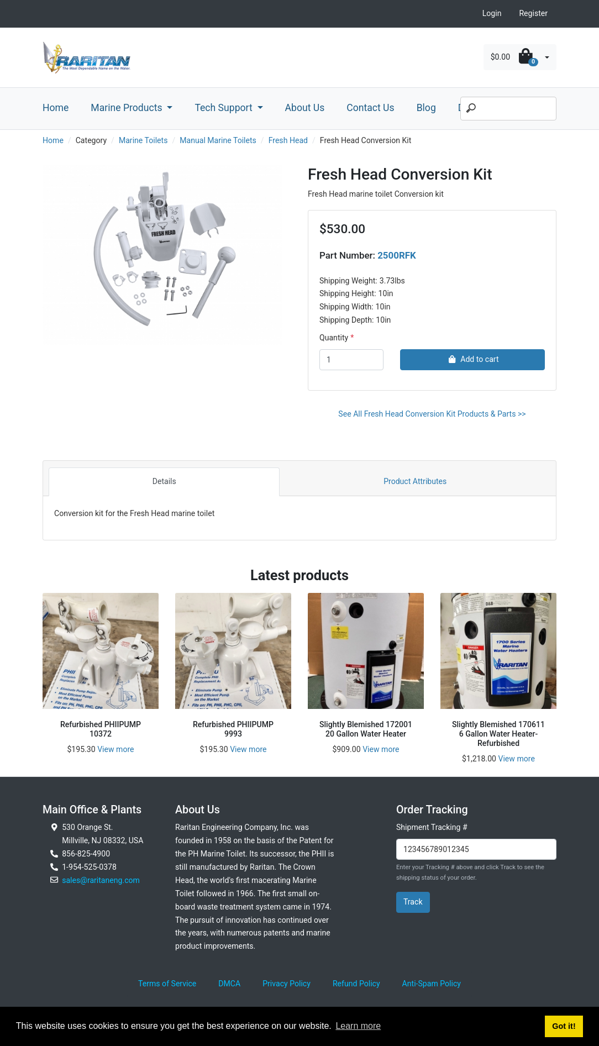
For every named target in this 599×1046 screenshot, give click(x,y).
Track (413, 901)
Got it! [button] (563, 1026)
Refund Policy (356, 983)
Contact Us (370, 107)
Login (492, 13)
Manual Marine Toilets (218, 140)
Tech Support (225, 107)
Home (56, 107)
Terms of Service (167, 983)
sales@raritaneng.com (101, 880)
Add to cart (472, 359)
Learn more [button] (358, 1026)
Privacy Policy (286, 983)
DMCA (229, 983)
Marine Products (128, 107)
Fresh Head (288, 140)
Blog (426, 107)
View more (115, 749)
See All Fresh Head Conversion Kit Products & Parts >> (432, 413)
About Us (305, 107)
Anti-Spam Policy (431, 983)
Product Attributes (414, 481)
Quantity (333, 337)
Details (164, 481)
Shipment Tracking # (431, 827)
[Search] (508, 109)
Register (533, 13)
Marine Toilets (143, 140)
